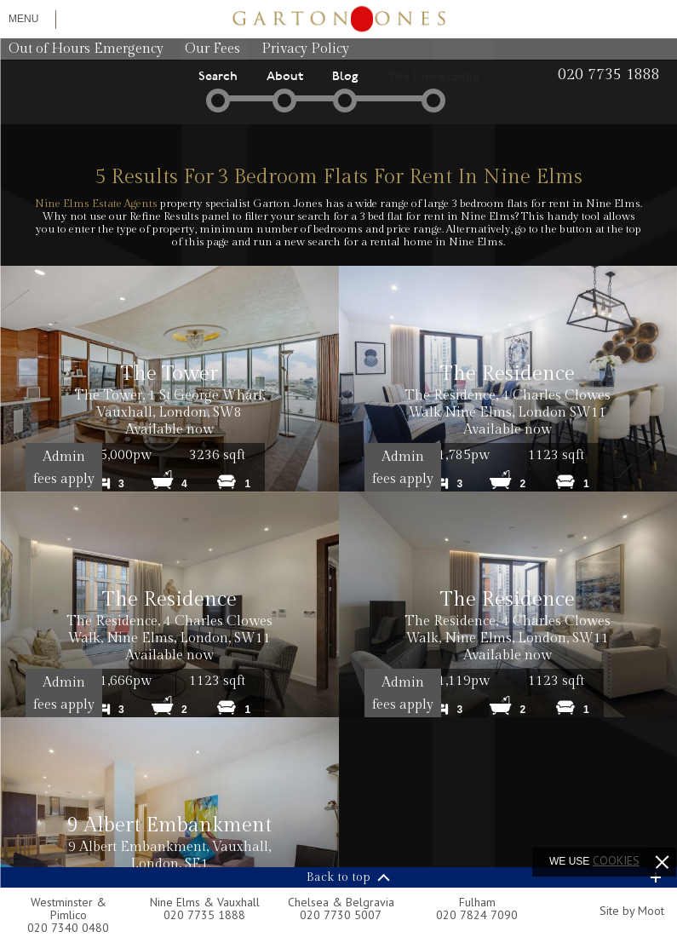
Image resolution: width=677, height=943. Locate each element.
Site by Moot (632, 910)
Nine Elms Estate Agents (96, 203)
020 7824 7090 (477, 915)
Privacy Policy (305, 49)
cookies (616, 860)
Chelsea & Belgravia (341, 902)
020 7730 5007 (341, 915)
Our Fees (212, 49)
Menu (23, 19)
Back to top (338, 877)
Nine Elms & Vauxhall (205, 902)
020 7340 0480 (68, 927)
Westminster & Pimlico (68, 908)
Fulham (477, 902)
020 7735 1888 (204, 915)
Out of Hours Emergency (86, 49)
